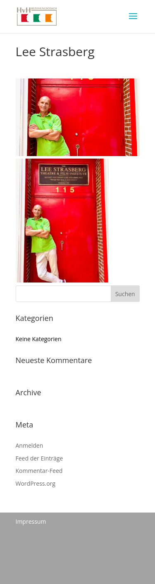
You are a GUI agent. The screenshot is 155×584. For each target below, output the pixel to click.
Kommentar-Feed (39, 471)
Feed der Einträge (39, 458)
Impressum (31, 521)
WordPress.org (35, 483)
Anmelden (29, 445)
